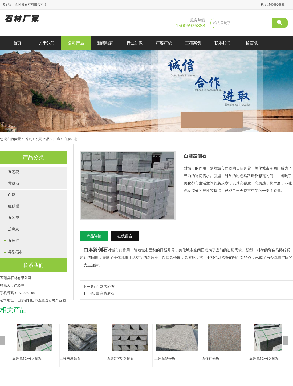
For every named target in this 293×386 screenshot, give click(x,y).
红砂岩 (13, 206)
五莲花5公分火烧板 (27, 358)
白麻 (56, 139)
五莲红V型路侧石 (120, 358)
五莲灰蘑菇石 (70, 358)
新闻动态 (105, 43)
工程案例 (193, 43)
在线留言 (124, 236)
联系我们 (222, 43)
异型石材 (15, 252)
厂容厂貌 (164, 43)
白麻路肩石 (105, 293)
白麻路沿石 (105, 287)
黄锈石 (13, 183)
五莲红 (13, 241)
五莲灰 (13, 218)
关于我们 (47, 43)
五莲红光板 (210, 358)
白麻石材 (71, 139)
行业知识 (135, 43)
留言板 (252, 43)
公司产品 (76, 43)
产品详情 (94, 236)
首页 (17, 43)
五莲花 (13, 172)
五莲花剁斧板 (164, 358)
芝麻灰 (13, 229)
